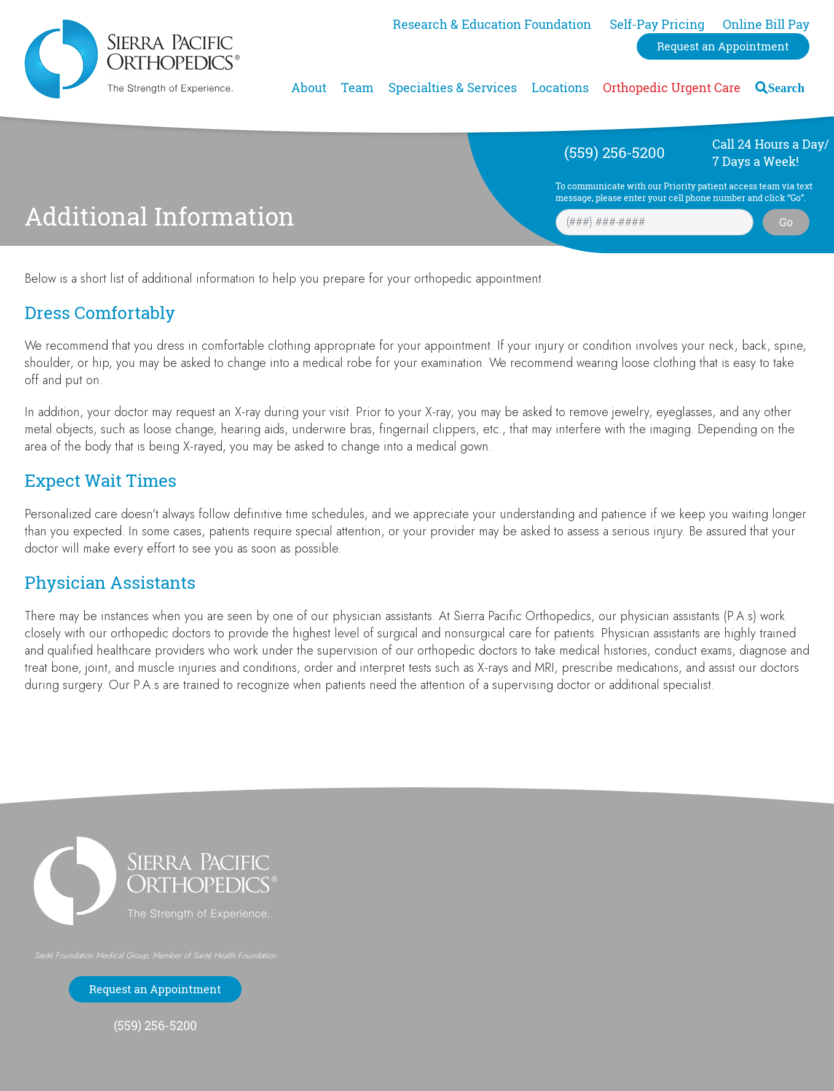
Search (786, 87)
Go (786, 222)
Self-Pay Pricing (657, 24)
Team (357, 87)
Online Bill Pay (766, 24)
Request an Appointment (723, 46)
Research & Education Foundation (492, 24)
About (308, 87)
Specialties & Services (452, 87)
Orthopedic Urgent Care (672, 87)
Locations (560, 87)
